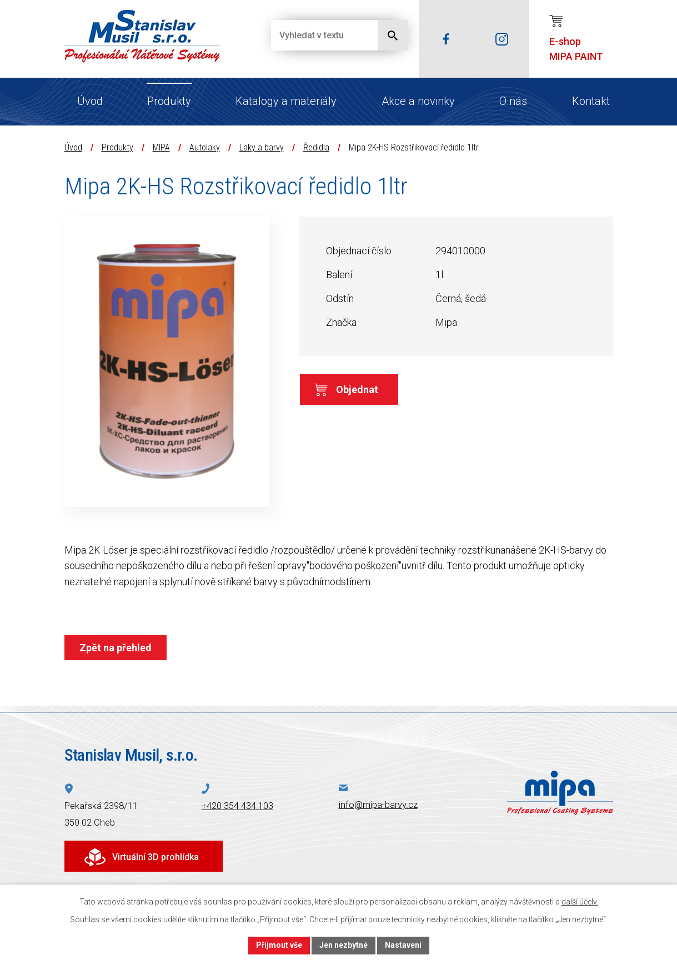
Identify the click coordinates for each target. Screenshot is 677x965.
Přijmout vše (279, 945)
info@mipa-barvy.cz (378, 805)
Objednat (357, 389)
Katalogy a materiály (286, 101)
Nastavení (403, 945)
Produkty (169, 101)
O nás (513, 101)
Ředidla (316, 147)
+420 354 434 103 (237, 806)
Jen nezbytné (343, 945)
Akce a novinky (418, 101)
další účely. (579, 901)
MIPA (161, 147)
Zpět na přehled (115, 648)
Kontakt (591, 101)
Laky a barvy (261, 147)
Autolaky (204, 147)
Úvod (90, 101)
